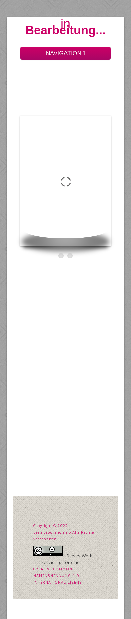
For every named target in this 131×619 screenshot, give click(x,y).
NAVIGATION (65, 53)
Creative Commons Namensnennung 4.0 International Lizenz (57, 575)
